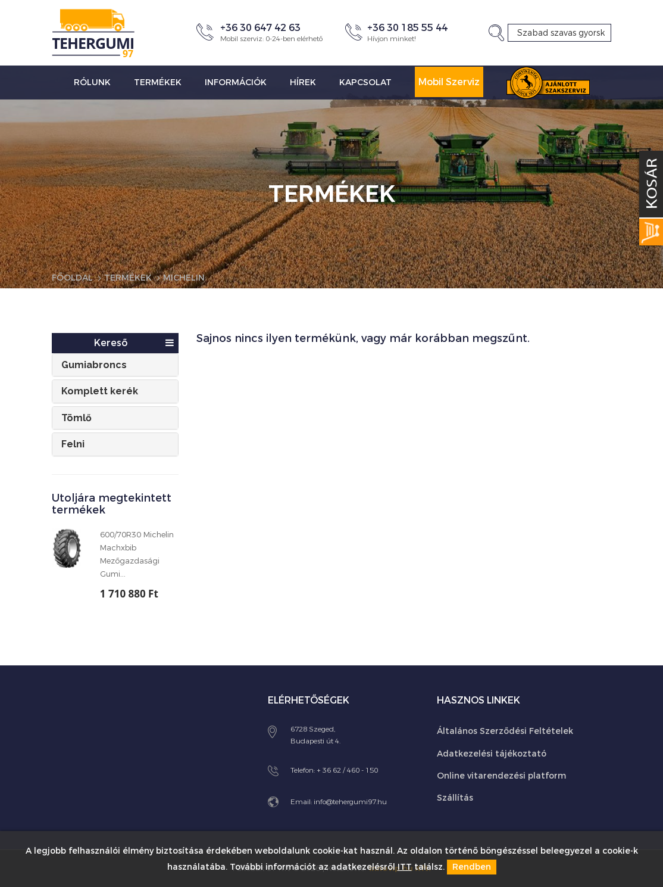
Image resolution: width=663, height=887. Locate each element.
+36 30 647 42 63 (260, 27)
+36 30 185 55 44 (407, 27)
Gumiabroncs (94, 365)
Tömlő (76, 418)
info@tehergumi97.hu (350, 802)
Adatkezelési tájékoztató (491, 754)
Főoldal (72, 278)
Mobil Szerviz (449, 82)
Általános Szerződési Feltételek (505, 731)
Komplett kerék (99, 391)
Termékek (158, 82)
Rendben (471, 867)
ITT (405, 867)
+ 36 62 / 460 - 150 (347, 770)
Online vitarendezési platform (501, 776)
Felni (73, 444)
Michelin (184, 278)
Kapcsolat (365, 82)
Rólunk (92, 82)
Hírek (303, 82)
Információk (236, 82)
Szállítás (455, 798)
